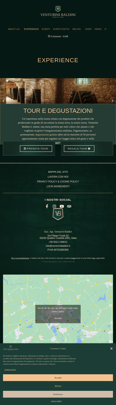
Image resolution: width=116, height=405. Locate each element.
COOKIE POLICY (69, 181)
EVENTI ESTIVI (61, 29)
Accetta (58, 378)
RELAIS (77, 29)
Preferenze (58, 394)
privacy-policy (56, 401)
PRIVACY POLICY (47, 181)
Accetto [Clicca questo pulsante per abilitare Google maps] (58, 318)
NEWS (98, 29)
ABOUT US (14, 29)
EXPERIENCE (31, 29)
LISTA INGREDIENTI (58, 186)
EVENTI (46, 29)
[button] (111, 348)
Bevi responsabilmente (20, 258)
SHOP (88, 29)
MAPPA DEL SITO (58, 172)
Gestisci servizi (10, 370)
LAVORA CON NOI (58, 176)
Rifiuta (58, 386)
